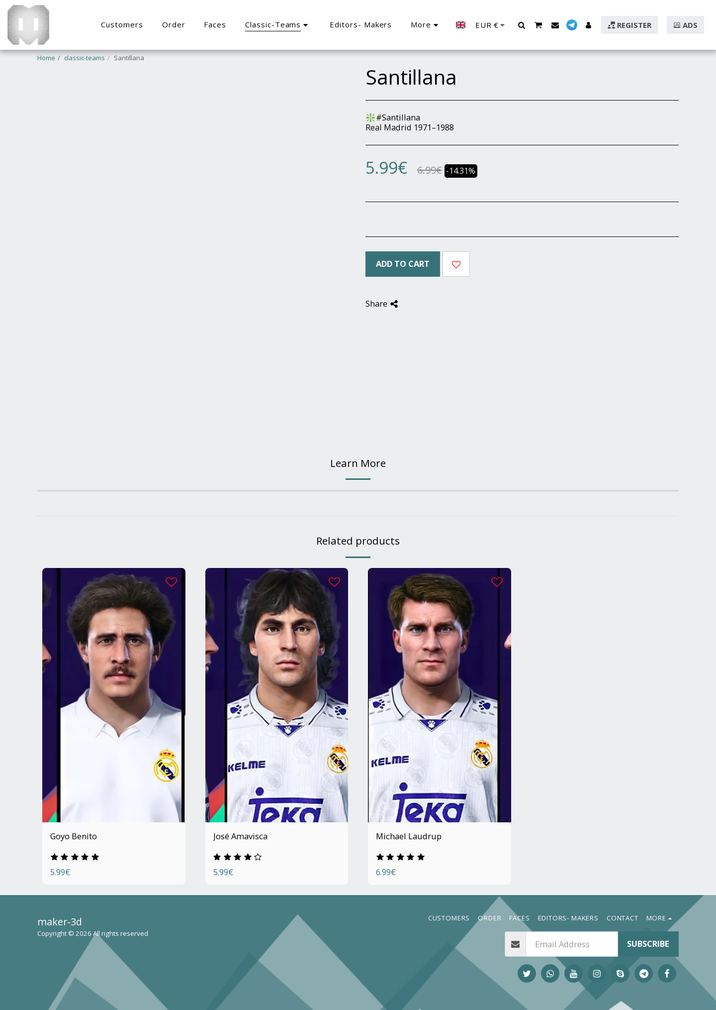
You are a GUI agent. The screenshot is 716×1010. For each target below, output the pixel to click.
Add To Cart (403, 263)
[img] (113, 695)
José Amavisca (240, 836)
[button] (521, 25)
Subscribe (648, 943)
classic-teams (84, 57)
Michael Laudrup (409, 836)
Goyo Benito (73, 836)
